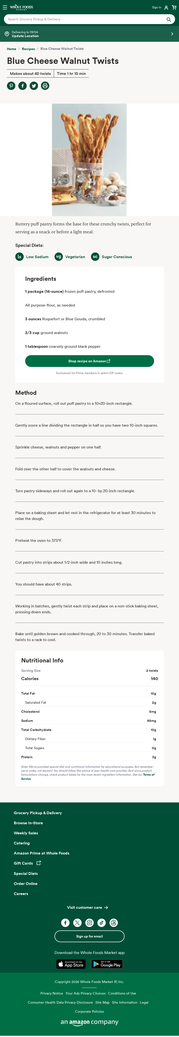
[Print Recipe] (45, 86)
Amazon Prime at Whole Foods (41, 853)
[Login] (160, 7)
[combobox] (81, 19)
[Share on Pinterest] (11, 86)
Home (11, 48)
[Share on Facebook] (22, 86)
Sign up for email (89, 936)
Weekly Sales (26, 833)
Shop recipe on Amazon (89, 361)
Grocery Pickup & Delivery (38, 812)
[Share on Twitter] (34, 86)
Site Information (124, 1002)
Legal (144, 1002)
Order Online (25, 883)
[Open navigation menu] (5, 7)
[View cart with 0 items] (174, 7)
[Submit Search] (169, 19)
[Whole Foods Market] (21, 7)
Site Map (102, 1002)
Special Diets (26, 873)
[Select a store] (89, 34)
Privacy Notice (51, 993)
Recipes (28, 48)
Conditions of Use (122, 993)
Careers (21, 893)
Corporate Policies (89, 1011)
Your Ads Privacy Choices (86, 993)
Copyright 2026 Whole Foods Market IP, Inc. (89, 981)
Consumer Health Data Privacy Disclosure (60, 1002)
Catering (22, 843)
